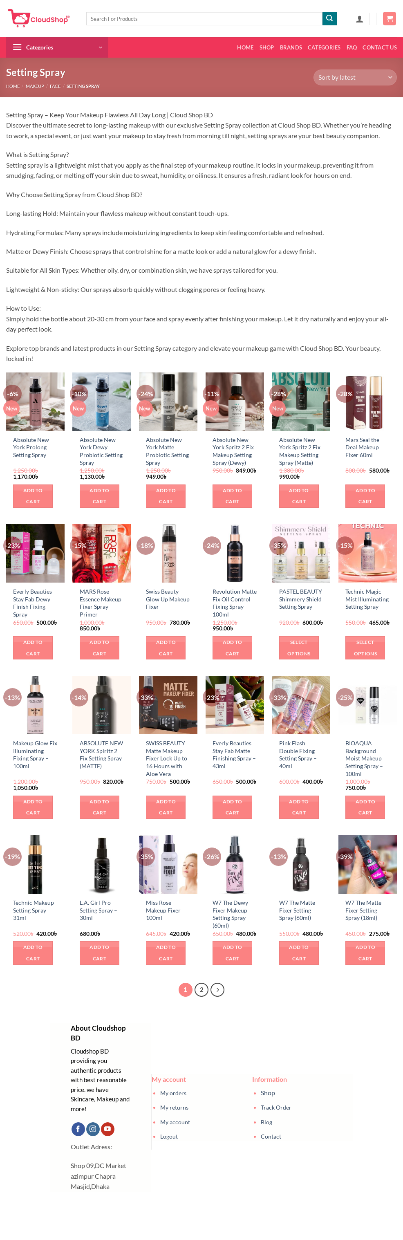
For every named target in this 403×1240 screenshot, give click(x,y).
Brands (291, 47)
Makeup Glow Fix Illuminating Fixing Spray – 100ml (35, 754)
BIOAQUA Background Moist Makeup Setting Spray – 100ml (364, 758)
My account (175, 1122)
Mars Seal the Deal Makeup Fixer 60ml (362, 447)
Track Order (276, 1107)
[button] (360, 19)
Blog (266, 1122)
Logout (169, 1136)
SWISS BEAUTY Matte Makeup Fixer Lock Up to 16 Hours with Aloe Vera (166, 758)
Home (245, 47)
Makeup (35, 86)
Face (55, 86)
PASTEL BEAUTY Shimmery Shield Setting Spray (300, 599)
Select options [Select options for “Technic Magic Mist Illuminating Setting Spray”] (365, 647)
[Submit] (329, 19)
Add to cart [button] (33, 496)
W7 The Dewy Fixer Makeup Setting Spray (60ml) (230, 914)
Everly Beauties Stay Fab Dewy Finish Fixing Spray (32, 603)
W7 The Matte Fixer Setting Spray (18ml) (363, 910)
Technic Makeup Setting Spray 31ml (33, 910)
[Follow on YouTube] (107, 1129)
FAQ (352, 47)
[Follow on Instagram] (93, 1129)
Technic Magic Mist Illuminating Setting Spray (367, 599)
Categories (324, 47)
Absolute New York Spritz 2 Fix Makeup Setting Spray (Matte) (299, 451)
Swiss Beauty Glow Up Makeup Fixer (168, 599)
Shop (267, 47)
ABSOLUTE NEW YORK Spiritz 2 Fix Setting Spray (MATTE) (101, 754)
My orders (173, 1093)
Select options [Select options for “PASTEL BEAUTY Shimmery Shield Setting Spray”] (298, 647)
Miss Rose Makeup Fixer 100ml (163, 910)
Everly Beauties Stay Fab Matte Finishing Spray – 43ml (234, 754)
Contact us (380, 47)
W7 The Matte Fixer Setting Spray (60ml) (297, 910)
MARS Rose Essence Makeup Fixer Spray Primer (100, 603)
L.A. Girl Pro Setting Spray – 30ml (98, 910)
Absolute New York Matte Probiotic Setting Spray (167, 451)
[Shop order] (355, 77)
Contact (271, 1136)
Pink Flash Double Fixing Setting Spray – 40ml (298, 754)
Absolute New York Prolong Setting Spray (31, 447)
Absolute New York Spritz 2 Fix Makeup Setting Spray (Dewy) (233, 451)
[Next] (217, 990)
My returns (174, 1107)
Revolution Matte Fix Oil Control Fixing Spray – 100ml (235, 603)
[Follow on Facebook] (78, 1129)
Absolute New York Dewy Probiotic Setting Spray (101, 451)
